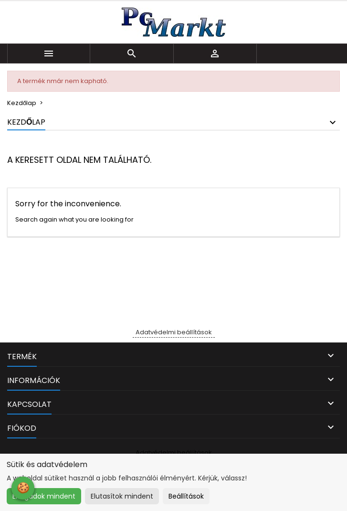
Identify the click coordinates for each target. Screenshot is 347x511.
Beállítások (186, 496)
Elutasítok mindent (122, 496)
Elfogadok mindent (43, 496)
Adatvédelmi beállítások (174, 332)
